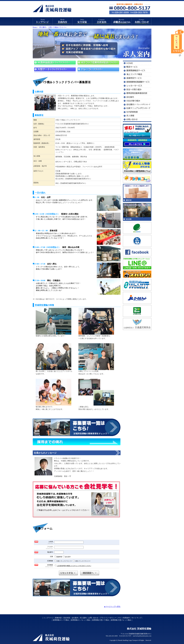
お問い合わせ (93, 618)
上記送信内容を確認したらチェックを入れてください (73, 566)
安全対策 (66, 618)
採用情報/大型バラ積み (100, 620)
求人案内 (83, 618)
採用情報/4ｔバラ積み (61, 620)
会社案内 (75, 618)
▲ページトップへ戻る (112, 606)
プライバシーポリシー (108, 618)
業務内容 (58, 618)
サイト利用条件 (124, 618)
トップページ (48, 618)
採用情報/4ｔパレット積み (80, 620)
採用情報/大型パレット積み (121, 620)
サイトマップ (136, 618)
